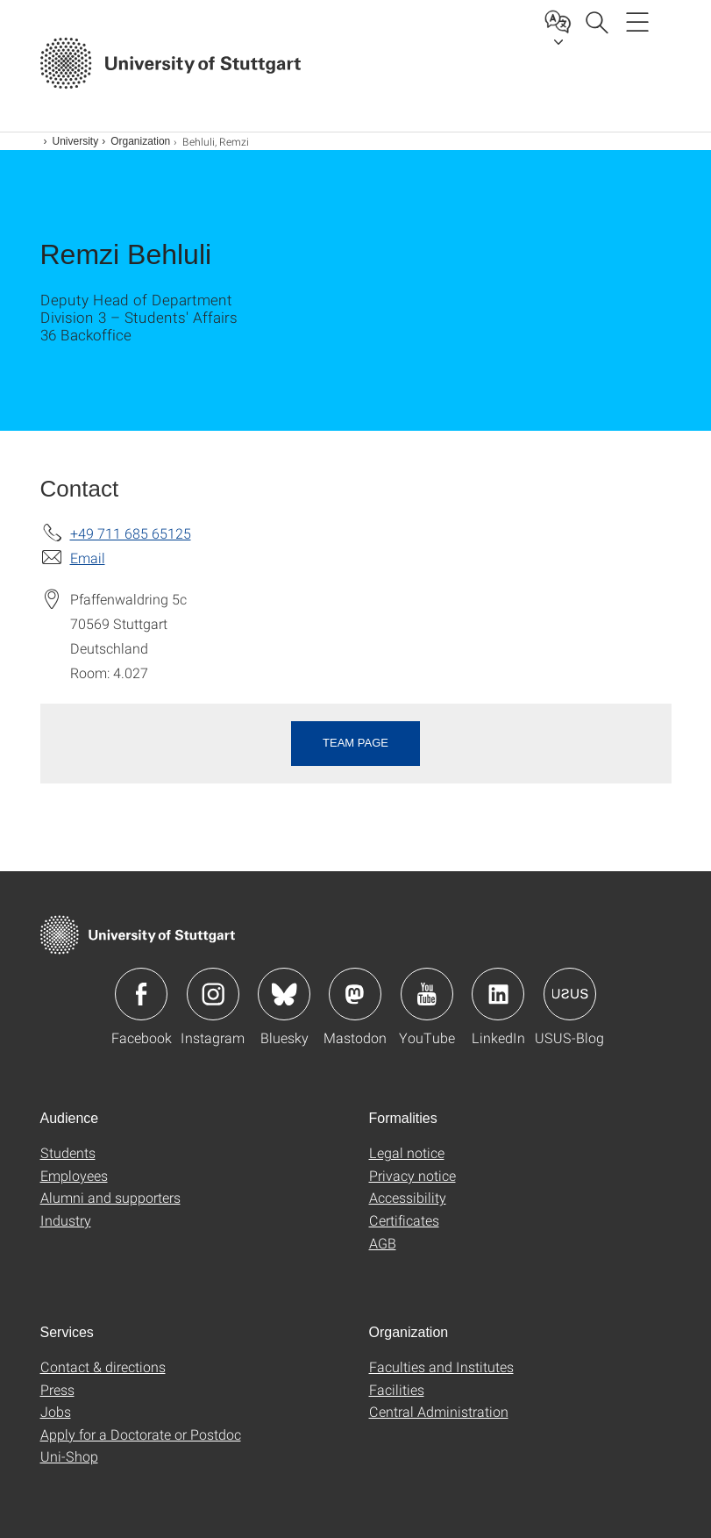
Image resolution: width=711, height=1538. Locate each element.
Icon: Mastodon (355, 994)
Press (57, 1389)
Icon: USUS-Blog (570, 994)
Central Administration (438, 1411)
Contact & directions (103, 1366)
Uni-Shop (69, 1456)
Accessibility (407, 1197)
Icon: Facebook (141, 994)
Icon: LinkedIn (498, 994)
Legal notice (406, 1152)
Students (68, 1152)
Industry (65, 1220)
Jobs (55, 1411)
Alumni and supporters (110, 1197)
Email (87, 557)
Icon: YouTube (427, 994)
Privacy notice (412, 1175)
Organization (140, 141)
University (76, 141)
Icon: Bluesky (284, 994)
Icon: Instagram (213, 994)
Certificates (404, 1220)
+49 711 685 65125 (130, 533)
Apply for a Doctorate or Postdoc (140, 1434)
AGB (382, 1243)
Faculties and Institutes (441, 1366)
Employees (74, 1175)
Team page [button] (355, 742)
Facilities (396, 1389)
